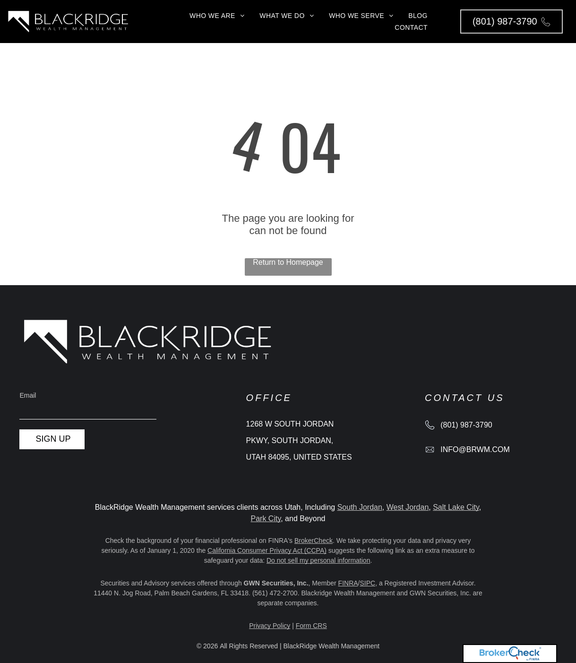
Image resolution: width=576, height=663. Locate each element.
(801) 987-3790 (466, 425)
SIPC (367, 583)
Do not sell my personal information (318, 560)
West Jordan (408, 507)
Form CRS (311, 625)
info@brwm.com (475, 449)
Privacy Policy (269, 625)
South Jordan (359, 507)
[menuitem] (217, 15)
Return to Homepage (288, 262)
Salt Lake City (456, 507)
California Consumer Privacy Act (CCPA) (267, 550)
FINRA (348, 583)
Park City (265, 519)
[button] (511, 21)
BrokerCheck (313, 540)
